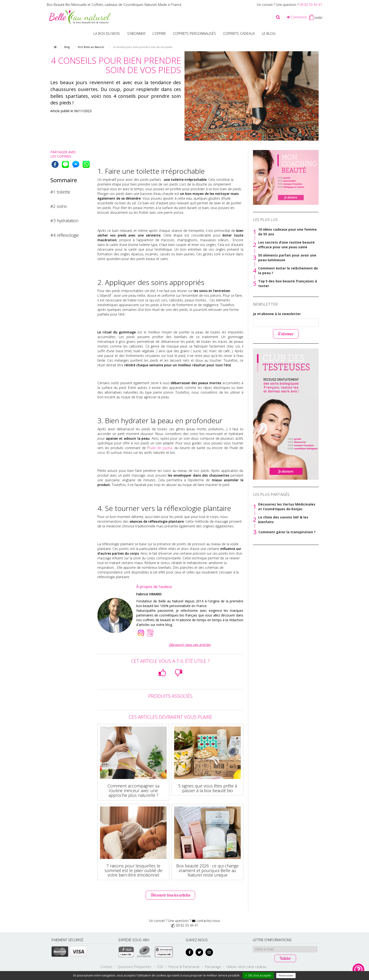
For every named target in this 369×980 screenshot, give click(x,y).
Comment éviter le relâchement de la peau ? (288, 270)
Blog (67, 47)
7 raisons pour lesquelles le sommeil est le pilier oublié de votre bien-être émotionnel (133, 870)
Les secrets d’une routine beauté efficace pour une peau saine (286, 244)
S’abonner (136, 33)
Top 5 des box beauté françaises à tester (287, 283)
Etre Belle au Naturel (91, 47)
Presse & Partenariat (184, 966)
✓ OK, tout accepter (258, 975)
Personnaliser (286, 975)
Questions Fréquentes (134, 966)
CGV (160, 966)
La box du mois (106, 33)
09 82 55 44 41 (311, 4)
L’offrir (159, 33)
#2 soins (58, 206)
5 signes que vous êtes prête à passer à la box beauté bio (207, 788)
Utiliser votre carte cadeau (246, 966)
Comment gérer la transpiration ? (287, 532)
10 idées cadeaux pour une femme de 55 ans (287, 231)
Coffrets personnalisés (194, 33)
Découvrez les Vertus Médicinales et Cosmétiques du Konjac (286, 506)
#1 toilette (60, 192)
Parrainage (213, 966)
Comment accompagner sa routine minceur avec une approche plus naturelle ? (133, 790)
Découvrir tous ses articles (190, 644)
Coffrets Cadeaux (239, 33)
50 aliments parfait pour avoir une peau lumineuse (287, 257)
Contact (106, 966)
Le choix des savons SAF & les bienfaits (283, 519)
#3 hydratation (64, 220)
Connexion (297, 17)
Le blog (269, 33)
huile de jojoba (160, 448)
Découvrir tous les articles (170, 895)
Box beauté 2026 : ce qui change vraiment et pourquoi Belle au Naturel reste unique (207, 870)
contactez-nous (208, 920)
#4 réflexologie (64, 235)
